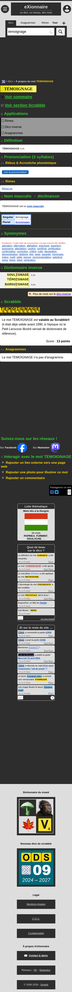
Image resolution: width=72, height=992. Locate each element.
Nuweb (44, 983)
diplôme (23, 254)
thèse (12, 260)
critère (32, 251)
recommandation (41, 257)
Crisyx (21, 631)
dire (31, 254)
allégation (32, 245)
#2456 (48, 631)
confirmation (9, 251)
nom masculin (35, 206)
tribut (19, 260)
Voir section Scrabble (23, 105)
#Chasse (35, 573)
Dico (10, 81)
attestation (20, 248)
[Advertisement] (36, 56)
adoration (7, 245)
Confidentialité (36, 932)
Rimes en (7, 188)
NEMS (33, 609)
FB (35, 968)
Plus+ (51, 561)
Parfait (43, 602)
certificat (41, 248)
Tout (46, 569)
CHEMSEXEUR (33, 566)
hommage (57, 254)
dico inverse (63, 294)
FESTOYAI (31, 594)
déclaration (50, 251)
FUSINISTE (44, 583)
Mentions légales (36, 903)
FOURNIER (41, 678)
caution (32, 248)
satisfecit (57, 257)
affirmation (19, 245)
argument (44, 245)
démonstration (10, 254)
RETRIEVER (31, 576)
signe (5, 260)
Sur (13, 447)
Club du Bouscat (26, 654)
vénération (30, 260)
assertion (56, 245)
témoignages (23, 222)
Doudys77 (34, 646)
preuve (27, 257)
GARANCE (42, 555)
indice (5, 257)
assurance (7, 248)
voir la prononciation (15, 172)
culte (40, 251)
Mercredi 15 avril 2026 (29, 657)
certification (54, 248)
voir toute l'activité (47, 618)
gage (37, 254)
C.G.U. (36, 917)
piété (19, 257)
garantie (46, 254)
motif (12, 257)
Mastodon (45, 968)
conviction (22, 251)
